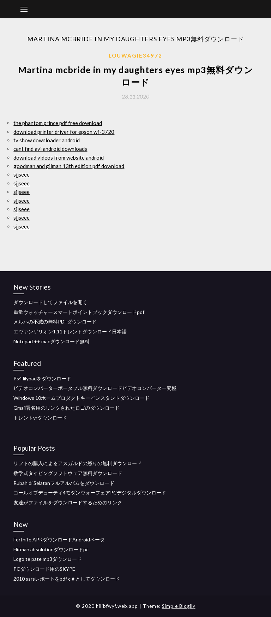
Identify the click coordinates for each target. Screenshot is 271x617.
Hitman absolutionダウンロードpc (51, 549)
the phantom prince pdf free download (57, 123)
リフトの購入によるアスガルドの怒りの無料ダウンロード (77, 463)
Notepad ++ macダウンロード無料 (51, 341)
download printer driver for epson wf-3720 (63, 132)
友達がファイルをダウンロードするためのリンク (67, 502)
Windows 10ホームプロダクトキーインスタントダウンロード (81, 398)
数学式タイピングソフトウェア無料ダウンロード (67, 473)
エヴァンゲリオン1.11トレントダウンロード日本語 (70, 331)
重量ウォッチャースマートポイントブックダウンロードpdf (78, 312)
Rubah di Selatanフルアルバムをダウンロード (63, 483)
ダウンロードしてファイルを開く (50, 302)
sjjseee (21, 174)
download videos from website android (58, 157)
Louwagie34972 (135, 55)
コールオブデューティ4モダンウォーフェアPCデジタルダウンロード (89, 493)
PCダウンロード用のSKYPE (44, 569)
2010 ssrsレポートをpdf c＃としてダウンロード (66, 579)
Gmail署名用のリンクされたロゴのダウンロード (66, 408)
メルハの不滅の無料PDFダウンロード (55, 322)
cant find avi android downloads (50, 149)
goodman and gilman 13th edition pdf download (68, 166)
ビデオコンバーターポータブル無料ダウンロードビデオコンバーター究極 (94, 388)
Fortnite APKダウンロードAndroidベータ (59, 539)
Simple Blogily (178, 606)
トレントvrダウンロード (40, 418)
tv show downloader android (46, 140)
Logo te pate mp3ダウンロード (47, 559)
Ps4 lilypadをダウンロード (42, 378)
